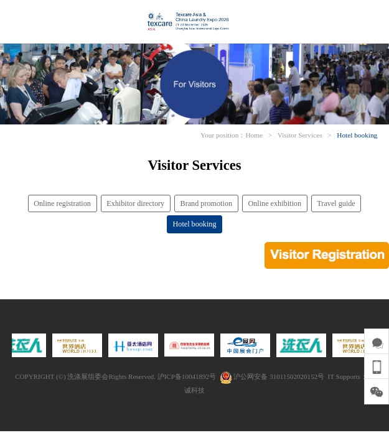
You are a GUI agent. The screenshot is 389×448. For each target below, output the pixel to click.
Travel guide (336, 203)
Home (254, 135)
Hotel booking (357, 135)
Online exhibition (274, 203)
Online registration (62, 203)
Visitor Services (300, 135)
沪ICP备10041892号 (186, 376)
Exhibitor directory (135, 203)
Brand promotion (206, 203)
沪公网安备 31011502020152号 (272, 376)
